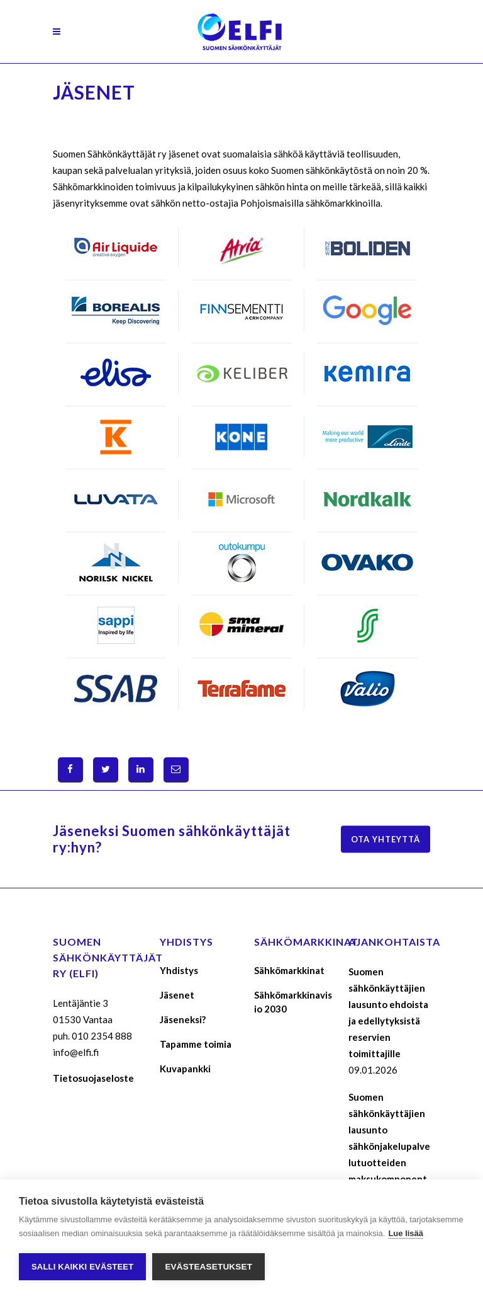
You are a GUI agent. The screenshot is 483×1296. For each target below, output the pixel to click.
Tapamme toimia (195, 1044)
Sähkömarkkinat (289, 970)
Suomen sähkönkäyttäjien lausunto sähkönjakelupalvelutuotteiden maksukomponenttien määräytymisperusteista (389, 1162)
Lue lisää (405, 1233)
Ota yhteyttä (385, 839)
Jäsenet (177, 995)
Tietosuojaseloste (93, 1078)
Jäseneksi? (183, 1019)
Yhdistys (179, 970)
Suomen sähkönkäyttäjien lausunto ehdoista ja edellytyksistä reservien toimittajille (388, 1012)
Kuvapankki (185, 1068)
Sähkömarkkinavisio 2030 (293, 1001)
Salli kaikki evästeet (82, 1266)
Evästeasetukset (208, 1266)
